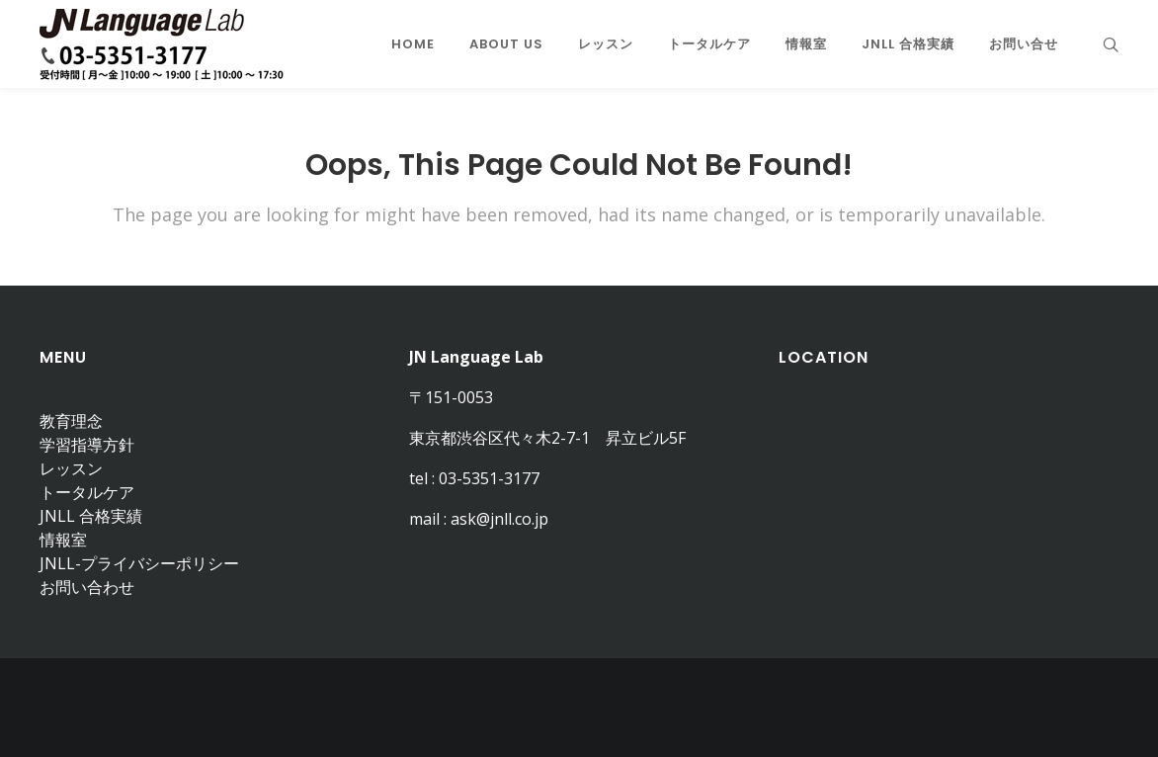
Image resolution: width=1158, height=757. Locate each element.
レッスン (71, 468)
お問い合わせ (87, 587)
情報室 (63, 539)
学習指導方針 (87, 445)
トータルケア (87, 492)
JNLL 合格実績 (91, 516)
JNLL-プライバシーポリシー (139, 563)
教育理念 (71, 421)
